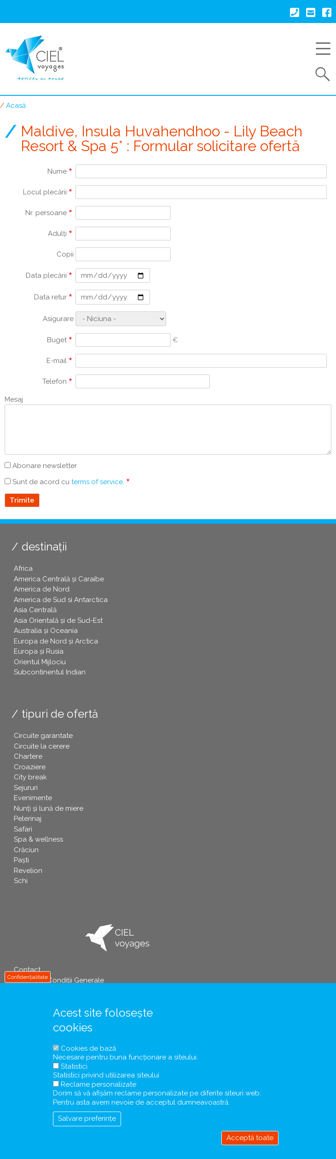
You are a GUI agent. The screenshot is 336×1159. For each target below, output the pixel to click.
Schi (21, 881)
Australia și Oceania (46, 630)
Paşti (21, 860)
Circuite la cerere (42, 746)
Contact (27, 970)
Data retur (50, 297)
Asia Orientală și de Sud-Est (58, 620)
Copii (65, 254)
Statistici (74, 1066)
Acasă (16, 105)
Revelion (28, 870)
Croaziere (30, 767)
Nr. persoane (46, 213)
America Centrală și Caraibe (59, 579)
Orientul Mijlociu (40, 662)
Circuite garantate (43, 736)
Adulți (57, 233)
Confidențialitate (27, 977)
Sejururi (26, 788)
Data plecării (46, 275)
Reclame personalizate (98, 1084)
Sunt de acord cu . (68, 482)
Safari (23, 829)
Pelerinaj (27, 818)
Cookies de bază (88, 1048)
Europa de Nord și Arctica (56, 641)
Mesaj (14, 399)
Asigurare (58, 319)
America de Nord (42, 589)
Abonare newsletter (44, 466)
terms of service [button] (97, 482)
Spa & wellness (38, 839)
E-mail (56, 361)
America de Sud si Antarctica (61, 600)
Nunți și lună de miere (48, 808)
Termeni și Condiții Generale (59, 980)
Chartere (28, 756)
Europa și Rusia (39, 651)
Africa (23, 568)
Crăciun (26, 850)
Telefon (54, 381)
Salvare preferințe (87, 1118)
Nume (57, 171)
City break (30, 777)
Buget (57, 340)
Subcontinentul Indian (50, 672)
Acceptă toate (249, 1138)
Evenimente (33, 798)
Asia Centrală (35, 610)
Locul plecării (45, 192)
